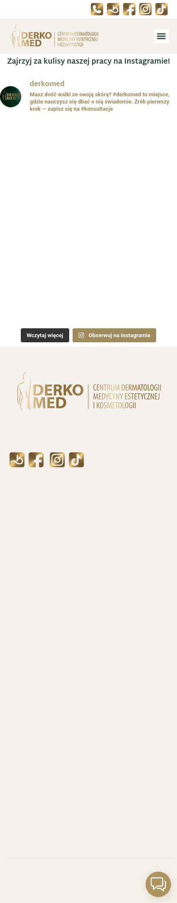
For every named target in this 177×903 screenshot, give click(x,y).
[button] (162, 36)
